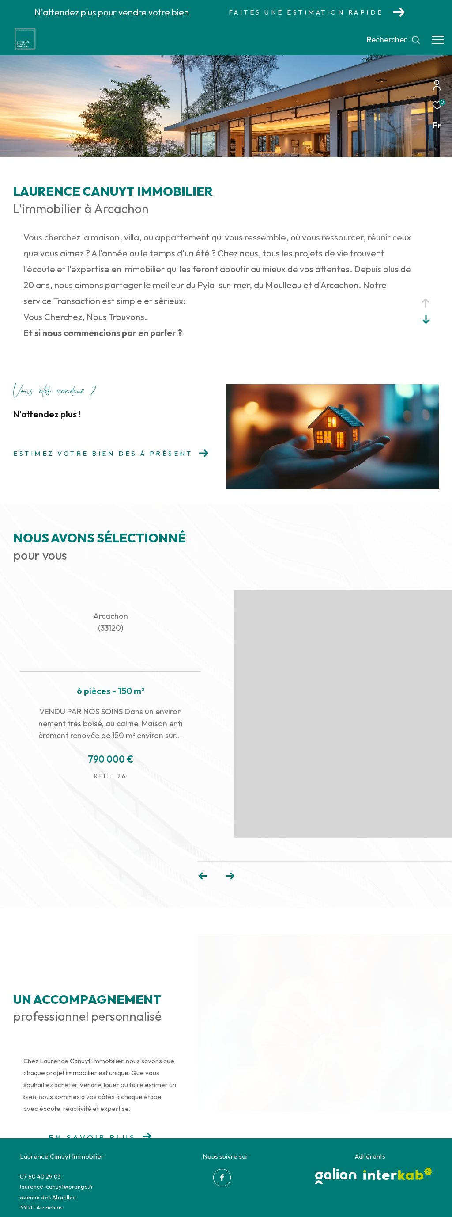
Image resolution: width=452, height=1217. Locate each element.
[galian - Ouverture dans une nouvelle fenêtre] (336, 1176)
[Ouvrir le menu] (438, 39)
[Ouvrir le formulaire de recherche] (394, 39)
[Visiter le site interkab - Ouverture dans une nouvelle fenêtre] (397, 1174)
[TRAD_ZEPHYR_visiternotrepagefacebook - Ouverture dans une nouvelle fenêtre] (222, 1177)
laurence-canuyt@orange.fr (56, 1186)
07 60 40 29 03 (40, 1176)
